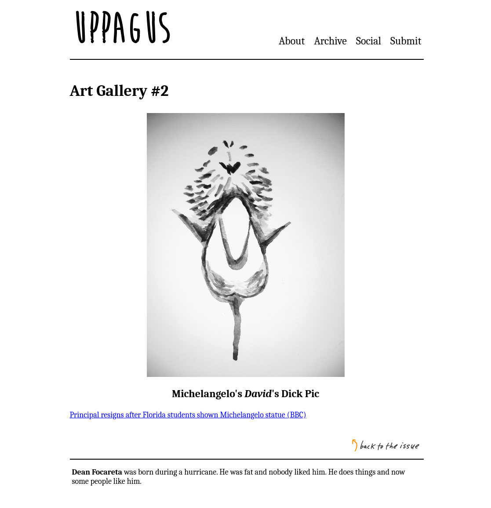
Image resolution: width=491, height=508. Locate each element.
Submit (405, 41)
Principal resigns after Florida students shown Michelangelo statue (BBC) (188, 415)
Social (368, 41)
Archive (330, 41)
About (292, 41)
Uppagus (121, 29)
